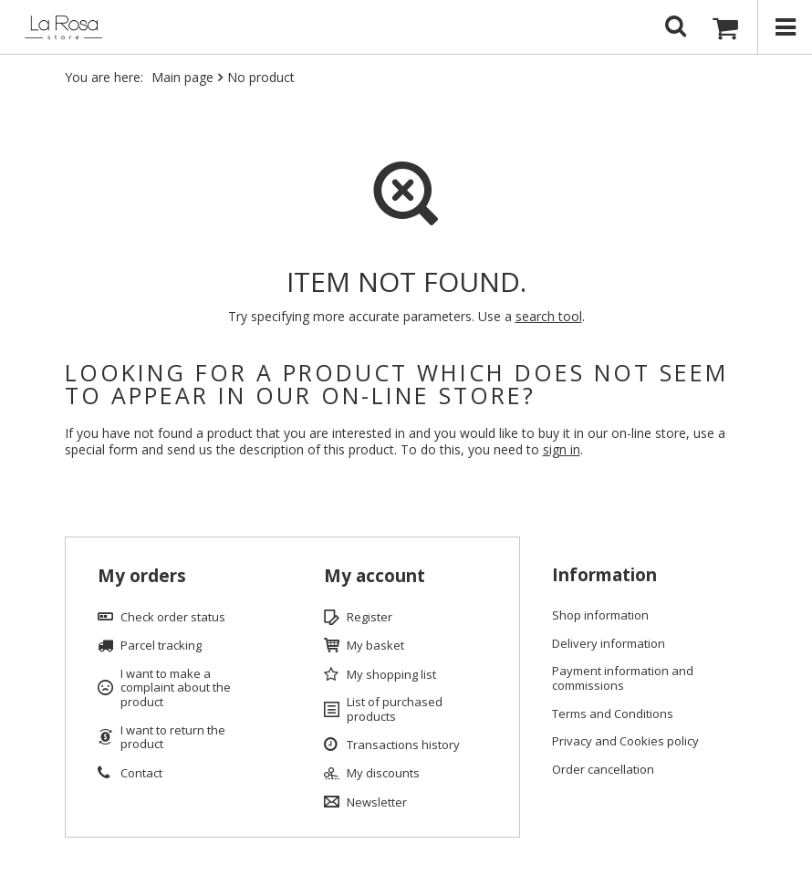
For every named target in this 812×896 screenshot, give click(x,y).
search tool (548, 316)
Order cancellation (603, 770)
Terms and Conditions (612, 714)
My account (374, 576)
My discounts (383, 773)
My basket (375, 646)
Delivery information (608, 644)
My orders (142, 576)
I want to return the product (172, 738)
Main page (182, 77)
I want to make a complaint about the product (175, 688)
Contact (141, 773)
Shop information (600, 616)
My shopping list (391, 675)
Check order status (172, 617)
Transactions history (403, 745)
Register (369, 617)
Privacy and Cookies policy (625, 742)
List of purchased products (394, 709)
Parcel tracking (161, 646)
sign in (561, 449)
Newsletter (377, 803)
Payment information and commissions (622, 678)
